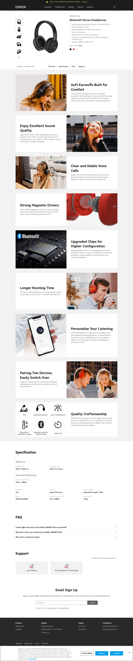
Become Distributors (110, 629)
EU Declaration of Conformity (51, 629)
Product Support (47, 626)
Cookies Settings (87, 653)
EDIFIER (19, 644)
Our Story (82, 626)
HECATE (45, 644)
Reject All (102, 653)
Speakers (19, 629)
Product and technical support (103, 558)
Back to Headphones (26, 66)
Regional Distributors (110, 626)
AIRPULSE (28, 644)
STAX (37, 644)
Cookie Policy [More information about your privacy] (32, 659)
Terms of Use (51, 608)
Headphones (20, 626)
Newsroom (82, 629)
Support (90, 7)
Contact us (45, 632)
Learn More (84, 1)
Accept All (116, 653)
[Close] (129, 652)
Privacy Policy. (64, 608)
